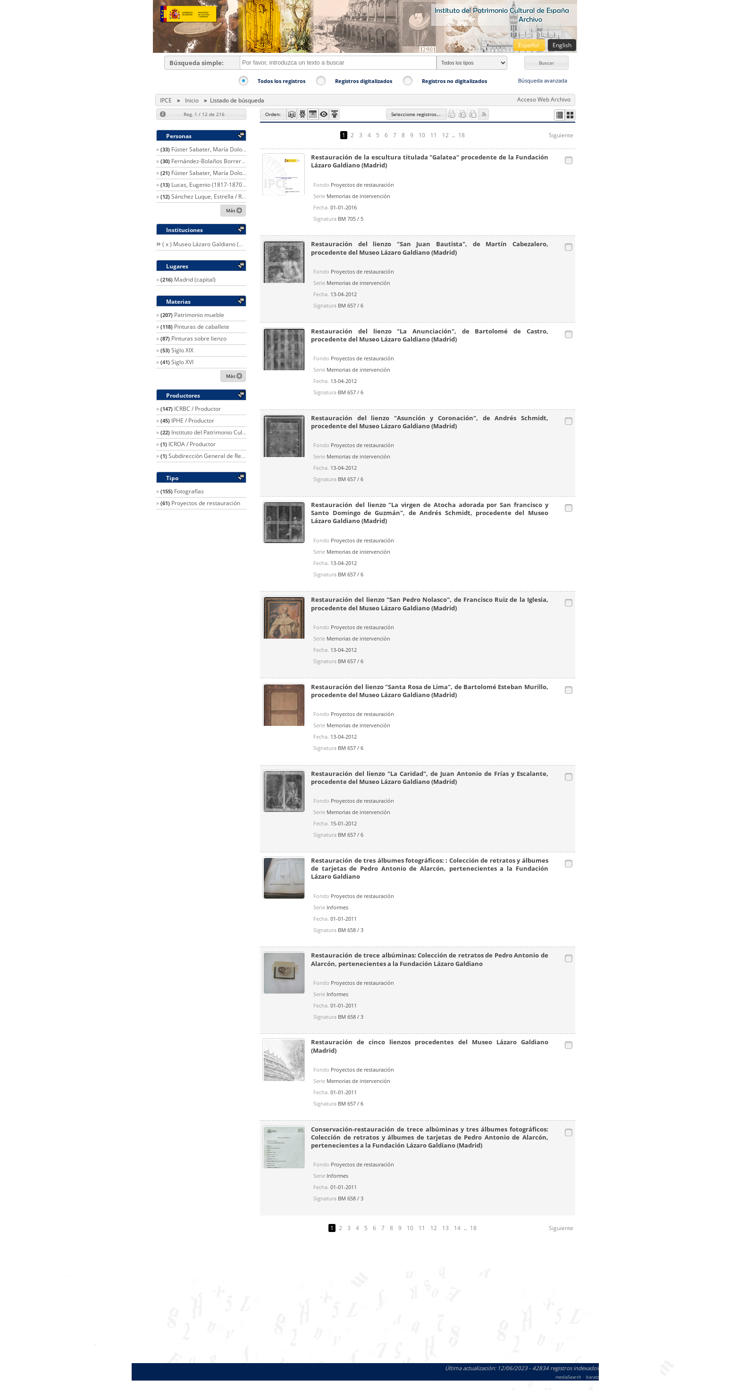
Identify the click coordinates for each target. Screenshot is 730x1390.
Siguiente (561, 135)
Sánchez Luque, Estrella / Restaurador (221, 196)
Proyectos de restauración (205, 503)
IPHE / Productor (192, 420)
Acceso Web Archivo (544, 99)
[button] (546, 63)
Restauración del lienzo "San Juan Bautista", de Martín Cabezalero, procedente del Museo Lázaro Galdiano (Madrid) (429, 248)
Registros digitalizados (363, 80)
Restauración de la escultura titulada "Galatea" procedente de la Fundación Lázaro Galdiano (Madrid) (429, 161)
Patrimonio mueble (199, 314)
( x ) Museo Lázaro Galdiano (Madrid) (211, 244)
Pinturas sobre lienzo (199, 338)
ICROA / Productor (192, 444)
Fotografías (189, 491)
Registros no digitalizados (454, 80)
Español (529, 45)
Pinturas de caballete (201, 326)
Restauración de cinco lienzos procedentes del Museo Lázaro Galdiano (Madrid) (429, 1046)
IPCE (166, 100)
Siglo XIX (182, 350)
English (562, 45)
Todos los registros (281, 80)
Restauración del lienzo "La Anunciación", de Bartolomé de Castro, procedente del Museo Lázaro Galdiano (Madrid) (429, 335)
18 (461, 135)
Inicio (192, 100)
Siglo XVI (182, 362)
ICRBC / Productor (197, 408)
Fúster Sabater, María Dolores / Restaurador (229, 149)
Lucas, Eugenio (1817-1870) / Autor (217, 184)
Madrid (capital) (195, 279)
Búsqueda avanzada (542, 80)
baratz (592, 1377)
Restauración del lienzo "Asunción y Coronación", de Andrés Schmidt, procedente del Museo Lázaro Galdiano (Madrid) (429, 422)
